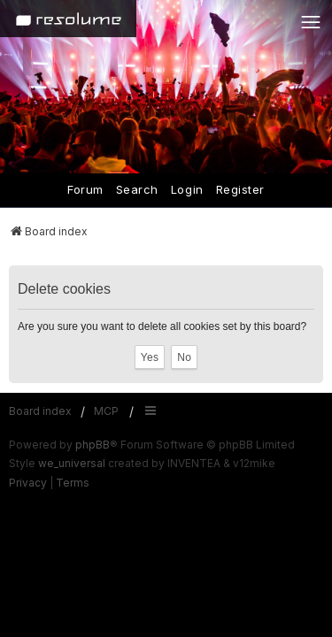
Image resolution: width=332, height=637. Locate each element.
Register (240, 189)
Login (187, 189)
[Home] (68, 18)
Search (137, 189)
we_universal (71, 463)
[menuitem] (28, 483)
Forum (85, 189)
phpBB (92, 444)
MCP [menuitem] (106, 411)
